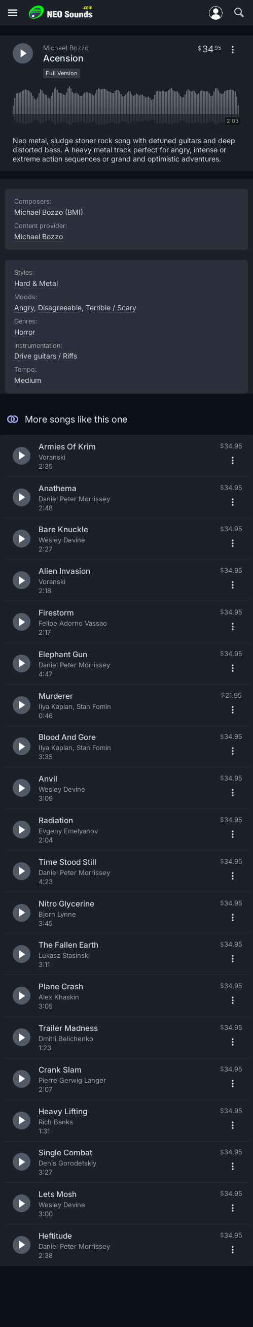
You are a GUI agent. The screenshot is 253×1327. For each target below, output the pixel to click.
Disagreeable (60, 307)
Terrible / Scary (111, 307)
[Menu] (12, 13)
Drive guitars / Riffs (45, 355)
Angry (24, 307)
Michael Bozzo (38, 236)
